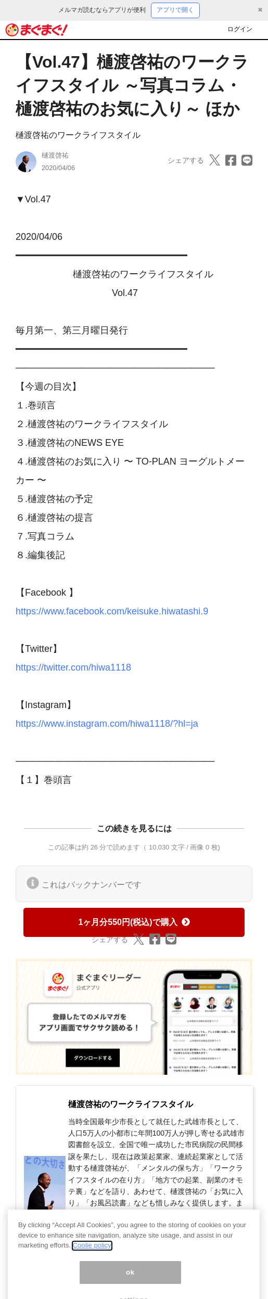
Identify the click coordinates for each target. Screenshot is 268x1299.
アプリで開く (175, 10)
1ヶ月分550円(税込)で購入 (133, 922)
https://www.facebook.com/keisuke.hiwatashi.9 (112, 611)
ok (130, 1282)
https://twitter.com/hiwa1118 (73, 667)
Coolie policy (92, 1255)
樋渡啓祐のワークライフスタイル (78, 135)
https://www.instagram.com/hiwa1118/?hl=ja (107, 723)
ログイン (239, 29)
